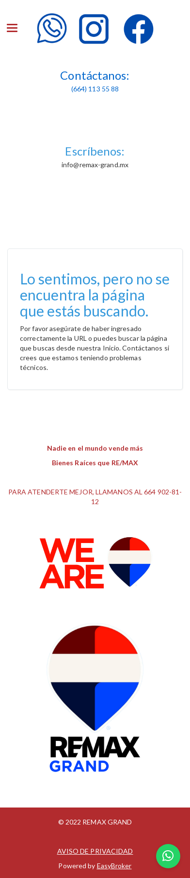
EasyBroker (114, 865)
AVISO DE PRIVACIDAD (95, 851)
